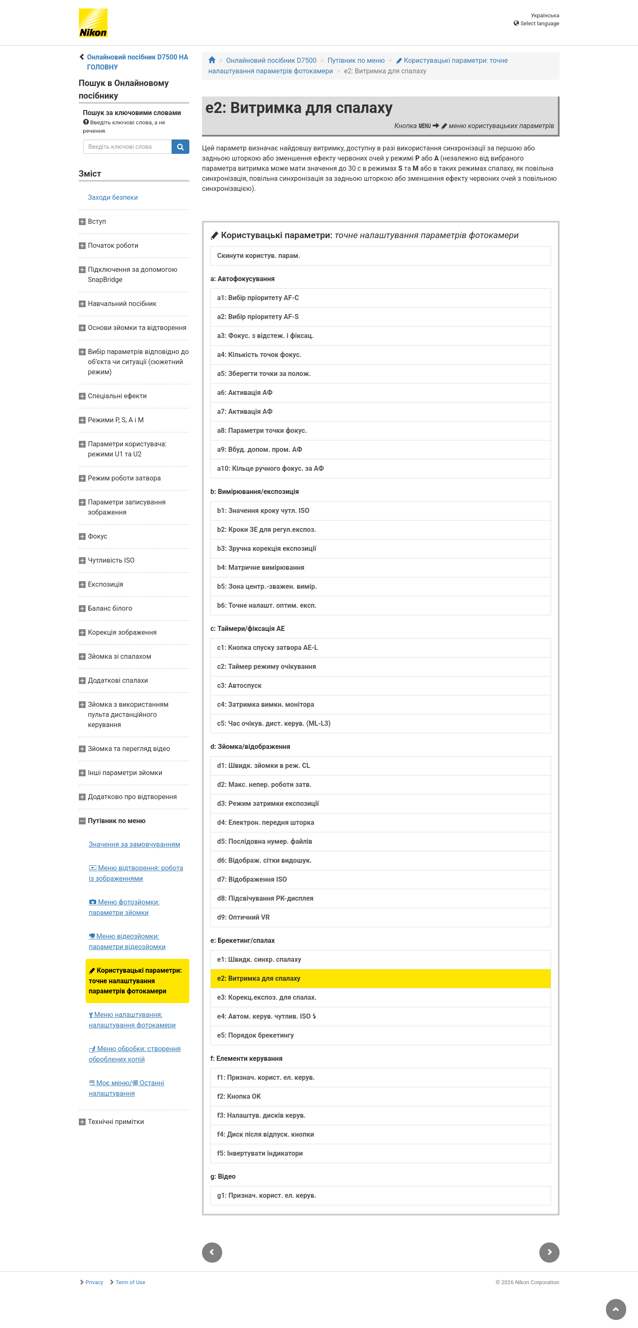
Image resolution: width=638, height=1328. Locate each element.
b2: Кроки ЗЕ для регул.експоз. (266, 530)
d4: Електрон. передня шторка (265, 822)
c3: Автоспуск (239, 685)
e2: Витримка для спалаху (258, 978)
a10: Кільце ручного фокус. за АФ (270, 468)
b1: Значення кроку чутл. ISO (263, 511)
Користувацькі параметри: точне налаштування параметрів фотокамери (135, 980)
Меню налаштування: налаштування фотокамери (132, 1020)
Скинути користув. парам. (258, 256)
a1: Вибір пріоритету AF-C (258, 298)
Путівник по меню (356, 60)
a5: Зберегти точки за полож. (264, 374)
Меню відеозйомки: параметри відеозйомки (127, 941)
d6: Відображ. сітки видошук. (264, 860)
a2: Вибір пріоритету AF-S (258, 317)
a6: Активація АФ (244, 393)
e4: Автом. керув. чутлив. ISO (266, 1016)
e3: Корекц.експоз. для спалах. (267, 997)
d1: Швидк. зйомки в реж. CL (263, 766)
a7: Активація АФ (244, 412)
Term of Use (130, 1282)
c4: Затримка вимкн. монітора (265, 704)
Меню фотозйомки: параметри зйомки (124, 907)
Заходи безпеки (113, 197)
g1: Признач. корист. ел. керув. (266, 1195)
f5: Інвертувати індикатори (260, 1153)
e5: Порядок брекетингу (255, 1035)
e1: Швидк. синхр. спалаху (259, 959)
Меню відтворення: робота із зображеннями (136, 873)
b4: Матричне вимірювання (260, 567)
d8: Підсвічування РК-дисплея (265, 898)
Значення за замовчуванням (134, 844)
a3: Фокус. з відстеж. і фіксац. (265, 336)
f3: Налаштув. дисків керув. (261, 1115)
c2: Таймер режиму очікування (266, 667)
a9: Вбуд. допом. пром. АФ (259, 449)
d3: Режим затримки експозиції (268, 803)
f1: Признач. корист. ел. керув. (266, 1077)
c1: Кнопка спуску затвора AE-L (267, 648)
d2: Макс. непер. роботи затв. (264, 785)
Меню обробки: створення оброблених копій (135, 1054)
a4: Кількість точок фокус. (259, 355)
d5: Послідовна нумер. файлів (264, 841)
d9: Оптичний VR (243, 917)
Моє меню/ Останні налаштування (126, 1088)
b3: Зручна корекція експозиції (266, 549)
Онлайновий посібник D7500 (271, 60)
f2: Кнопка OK (239, 1096)
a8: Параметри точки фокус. (262, 431)
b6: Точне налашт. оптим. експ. (267, 605)
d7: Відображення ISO (252, 879)
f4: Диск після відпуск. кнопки (265, 1134)
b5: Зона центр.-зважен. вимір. (267, 586)
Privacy (94, 1282)
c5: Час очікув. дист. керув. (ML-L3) (274, 723)
